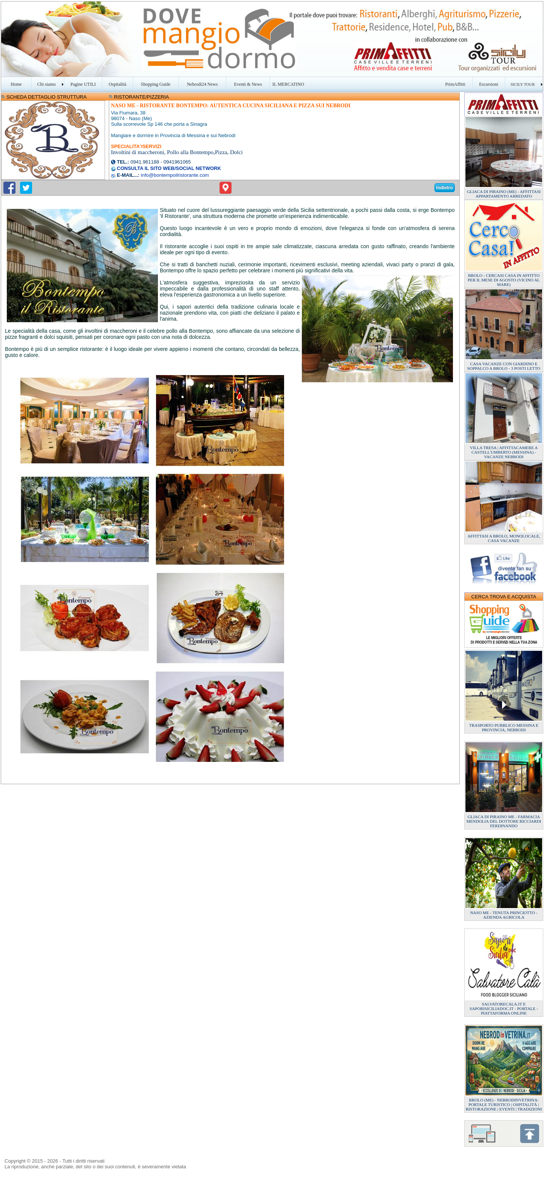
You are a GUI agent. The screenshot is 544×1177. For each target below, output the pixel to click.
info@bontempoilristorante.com (175, 175)
